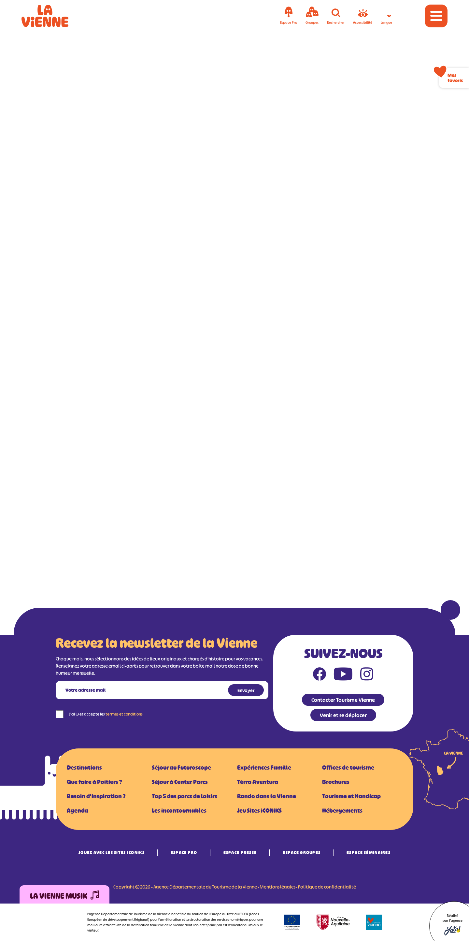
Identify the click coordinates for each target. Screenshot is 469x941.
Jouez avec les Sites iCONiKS (111, 852)
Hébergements (342, 811)
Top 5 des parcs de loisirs (184, 796)
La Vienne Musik (64, 896)
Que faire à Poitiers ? (94, 782)
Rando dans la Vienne (266, 796)
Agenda (77, 811)
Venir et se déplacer (343, 715)
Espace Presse (240, 852)
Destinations (84, 768)
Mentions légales (277, 887)
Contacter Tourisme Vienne (343, 699)
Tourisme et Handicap (351, 796)
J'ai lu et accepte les (106, 714)
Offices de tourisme (348, 768)
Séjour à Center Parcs (180, 782)
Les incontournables (179, 811)
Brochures (335, 782)
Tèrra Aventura (257, 782)
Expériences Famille (264, 768)
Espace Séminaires (369, 852)
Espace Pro (184, 852)
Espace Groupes (301, 852)
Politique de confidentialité (327, 887)
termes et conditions (124, 714)
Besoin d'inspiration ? (96, 796)
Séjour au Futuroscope (181, 768)
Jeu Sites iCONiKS (259, 811)
